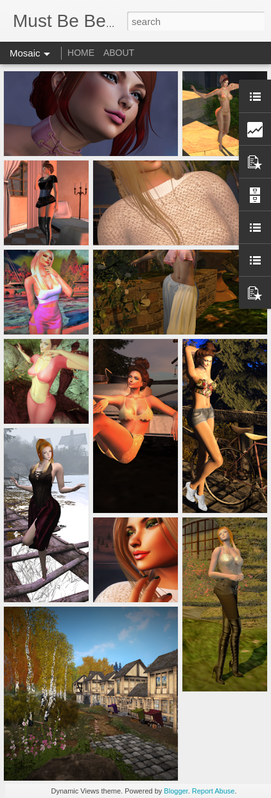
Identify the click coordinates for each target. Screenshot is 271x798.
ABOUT (118, 53)
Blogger (176, 791)
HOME (80, 53)
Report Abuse (213, 791)
